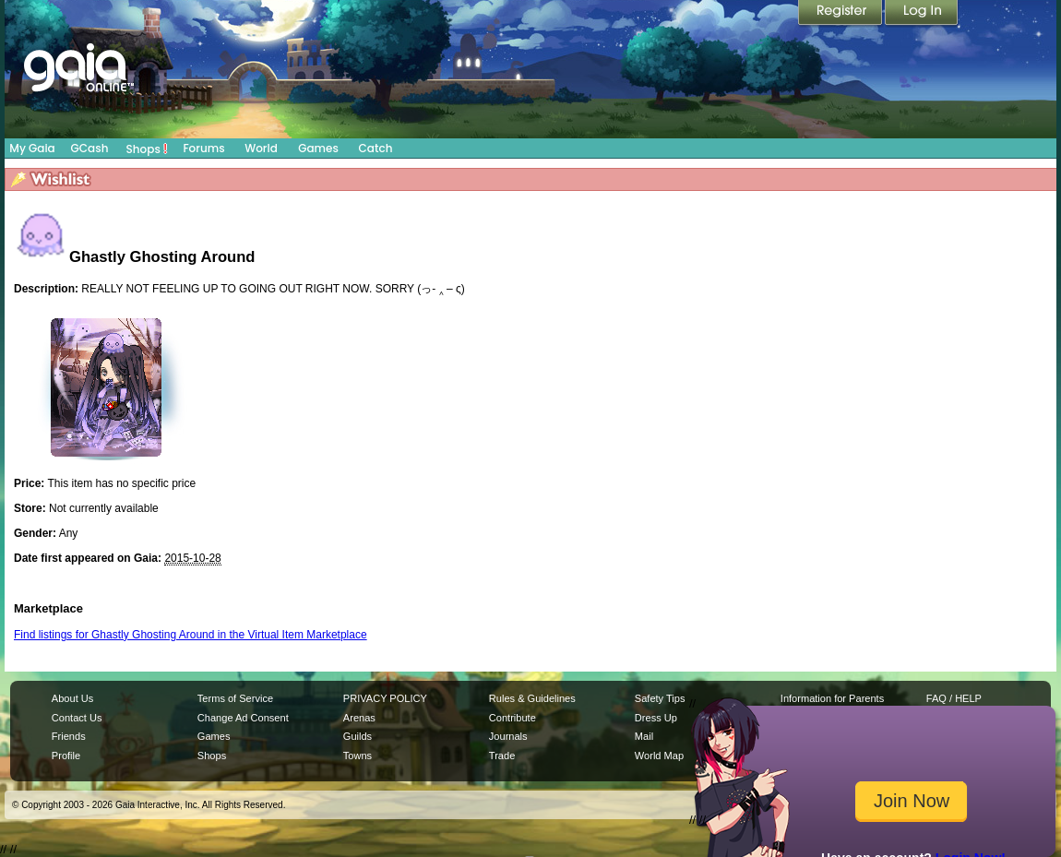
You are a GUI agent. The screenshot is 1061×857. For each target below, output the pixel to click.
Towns (357, 755)
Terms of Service (235, 698)
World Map (659, 755)
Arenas (359, 717)
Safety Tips (660, 698)
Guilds (357, 736)
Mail (644, 736)
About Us (72, 698)
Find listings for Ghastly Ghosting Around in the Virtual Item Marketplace (190, 634)
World (261, 148)
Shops (147, 148)
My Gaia (31, 148)
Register (841, 14)
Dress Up (656, 717)
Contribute (512, 717)
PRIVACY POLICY (385, 698)
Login (922, 14)
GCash (90, 148)
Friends (69, 736)
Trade (502, 755)
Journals (508, 736)
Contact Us (77, 717)
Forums (203, 148)
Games (318, 148)
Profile (66, 755)
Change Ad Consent (243, 717)
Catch (376, 148)
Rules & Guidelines (532, 698)
